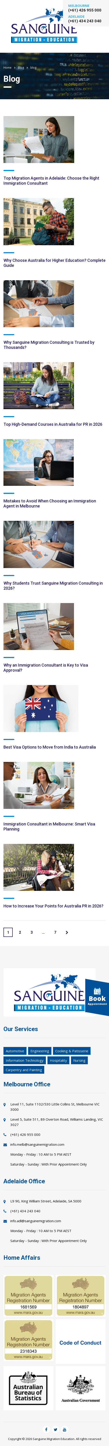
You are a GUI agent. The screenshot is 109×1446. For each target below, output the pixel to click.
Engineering (39, 1051)
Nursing (79, 1060)
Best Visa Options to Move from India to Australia (49, 747)
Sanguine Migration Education (53, 1439)
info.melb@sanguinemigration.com (37, 1144)
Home (7, 68)
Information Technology (25, 1060)
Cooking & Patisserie (71, 1051)
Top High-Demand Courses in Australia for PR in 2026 (52, 424)
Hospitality (58, 1060)
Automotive (15, 1051)
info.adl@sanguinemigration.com (35, 1221)
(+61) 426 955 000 (84, 10)
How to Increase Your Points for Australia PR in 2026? (53, 906)
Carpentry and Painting (24, 1069)
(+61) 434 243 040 (84, 21)
